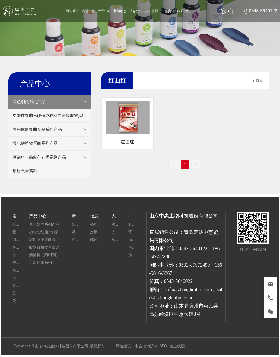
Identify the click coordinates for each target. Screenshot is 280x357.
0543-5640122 (193, 248)
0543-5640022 (178, 281)
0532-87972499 (194, 265)
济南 (154, 346)
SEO (163, 346)
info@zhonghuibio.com (188, 289)
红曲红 (127, 141)
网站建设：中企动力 (133, 346)
